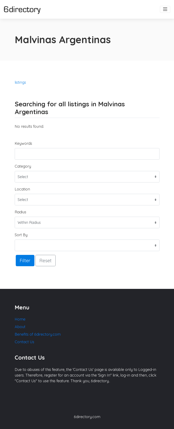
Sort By (21, 234)
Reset (45, 260)
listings (20, 82)
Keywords (23, 143)
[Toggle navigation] (165, 9)
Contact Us (24, 341)
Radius (20, 212)
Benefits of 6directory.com (38, 334)
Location (22, 189)
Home (20, 319)
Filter (25, 260)
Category (23, 166)
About (20, 326)
